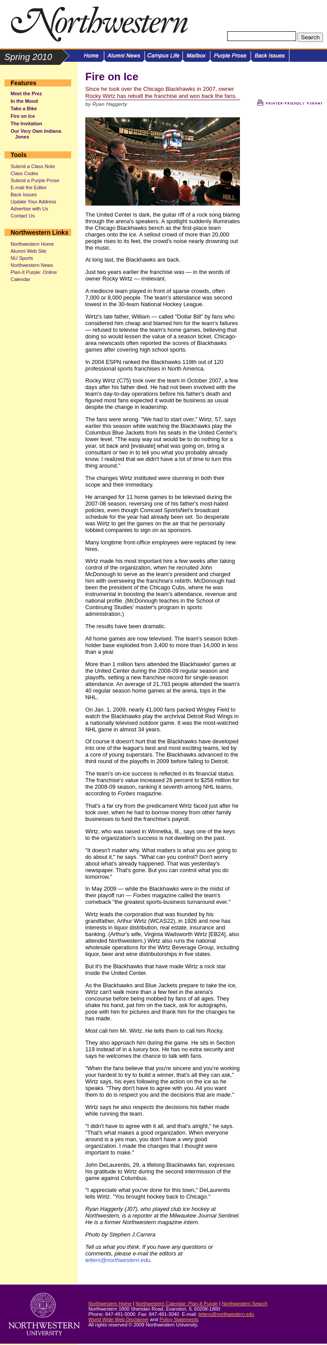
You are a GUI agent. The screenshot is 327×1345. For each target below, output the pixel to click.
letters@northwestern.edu (117, 1260)
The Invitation (26, 123)
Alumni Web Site (28, 251)
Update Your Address (33, 201)
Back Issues (24, 194)
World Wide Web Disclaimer (118, 1319)
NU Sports (22, 258)
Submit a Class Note (33, 166)
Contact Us (22, 215)
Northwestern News (32, 265)
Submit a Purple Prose (35, 180)
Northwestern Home (32, 244)
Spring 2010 (28, 57)
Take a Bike (24, 108)
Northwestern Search (244, 1303)
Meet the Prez (26, 93)
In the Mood (24, 101)
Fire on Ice (23, 116)
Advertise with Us (29, 208)
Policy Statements (179, 1319)
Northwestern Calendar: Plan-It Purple (177, 1303)
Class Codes (24, 173)
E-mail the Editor (28, 187)
